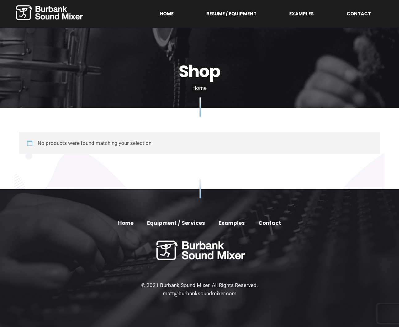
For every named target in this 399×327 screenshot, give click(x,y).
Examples (331, 13)
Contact (368, 13)
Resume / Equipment (282, 13)
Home (237, 13)
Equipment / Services (176, 223)
